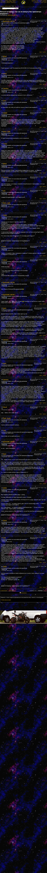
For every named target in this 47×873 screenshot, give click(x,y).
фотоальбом (3, 2)
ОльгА (5, 260)
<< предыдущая (3, 590)
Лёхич (5, 520)
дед (4, 190)
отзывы (40, 0)
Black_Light (6, 131)
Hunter (5, 143)
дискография (3, 1)
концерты (14, 0)
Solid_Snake (7, 418)
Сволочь (5, 88)
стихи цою (36, 1)
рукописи (8, 2)
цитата (44, 51)
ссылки (41, 2)
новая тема (8, 18)
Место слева (8, 6)
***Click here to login (6, 599)
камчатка (33, 0)
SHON (5, 215)
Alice (4, 246)
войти (45, 2)
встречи (44, 0)
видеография (9, 1)
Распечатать (24, 592)
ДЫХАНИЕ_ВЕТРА (12, 15)
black (4, 308)
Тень (4, 430)
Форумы (2, 6)
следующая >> (12, 590)
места (14, 1)
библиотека (13, 2)
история (6, 0)
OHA (4, 538)
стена (37, 0)
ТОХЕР (5, 113)
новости (2, 0)
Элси (4, 100)
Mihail (5, 56)
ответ (40, 51)
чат (33, 1)
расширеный (4, 9)
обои (40, 1)
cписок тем (2, 18)
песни (10, 0)
